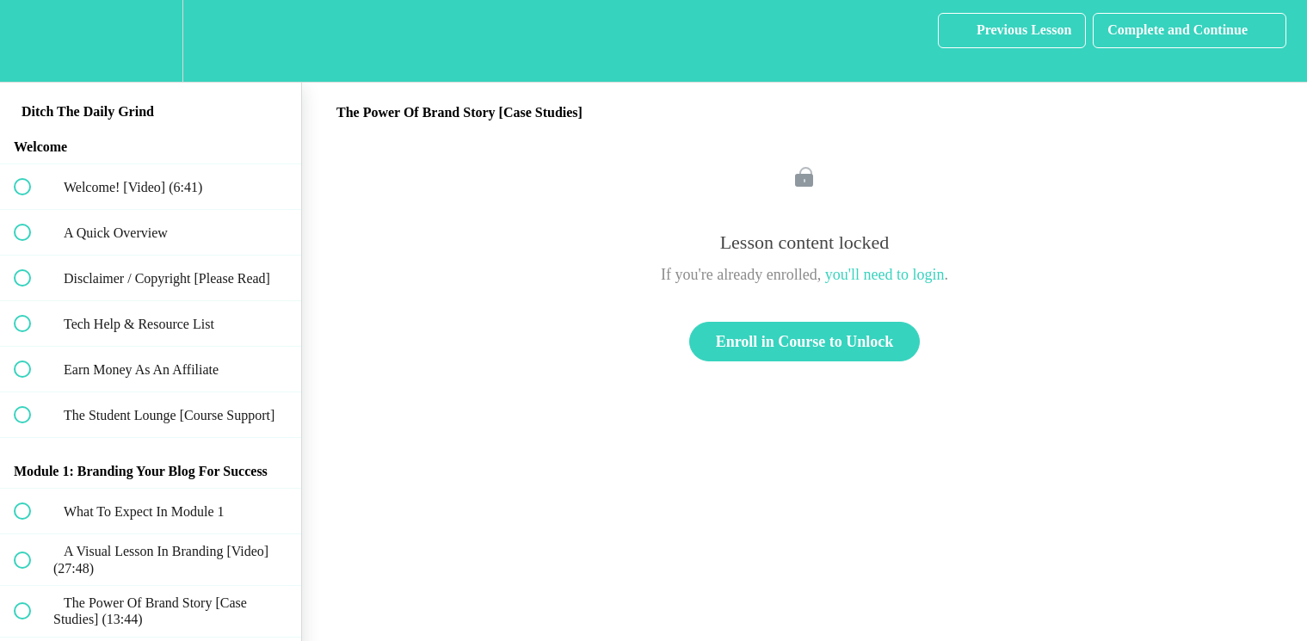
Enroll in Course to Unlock (805, 341)
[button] (32, 41)
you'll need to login (885, 274)
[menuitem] (150, 41)
